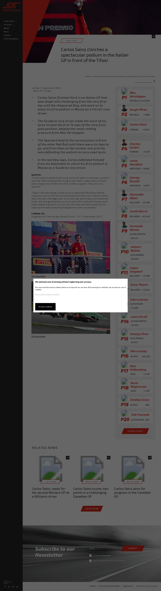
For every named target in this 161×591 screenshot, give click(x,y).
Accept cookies (45, 307)
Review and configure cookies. (47, 294)
